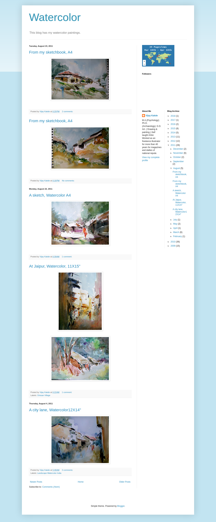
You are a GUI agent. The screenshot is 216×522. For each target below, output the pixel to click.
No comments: (68, 181)
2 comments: (68, 111)
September (178, 161)
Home (81, 482)
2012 (173, 141)
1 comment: (67, 257)
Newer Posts (36, 482)
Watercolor (55, 17)
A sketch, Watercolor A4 (50, 195)
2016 (173, 124)
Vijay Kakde (152, 115)
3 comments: (68, 470)
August (176, 168)
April (175, 228)
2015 (173, 128)
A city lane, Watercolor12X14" (55, 410)
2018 (173, 116)
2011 (173, 145)
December (178, 149)
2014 (173, 132)
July (175, 219)
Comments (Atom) (51, 487)
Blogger (121, 506)
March (176, 232)
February (177, 236)
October (177, 157)
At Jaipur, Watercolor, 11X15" (54, 266)
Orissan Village (43, 395)
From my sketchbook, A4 (50, 52)
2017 (173, 120)
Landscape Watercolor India (49, 473)
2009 (173, 246)
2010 (173, 241)
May (175, 224)
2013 (173, 136)
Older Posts (124, 482)
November (178, 153)
